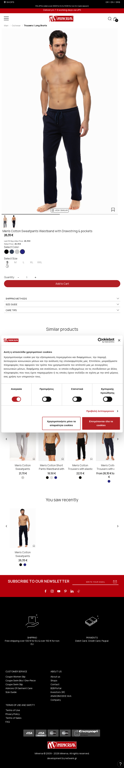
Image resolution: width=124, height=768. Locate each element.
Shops (54, 680)
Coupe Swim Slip (14, 684)
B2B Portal (56, 688)
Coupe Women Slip (15, 676)
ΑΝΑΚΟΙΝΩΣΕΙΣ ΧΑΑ (61, 695)
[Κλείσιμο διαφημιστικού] (119, 340)
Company (56, 699)
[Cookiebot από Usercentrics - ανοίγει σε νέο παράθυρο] (100, 340)
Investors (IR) (58, 692)
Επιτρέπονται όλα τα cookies (101, 423)
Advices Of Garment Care (18, 688)
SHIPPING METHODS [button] (62, 298)
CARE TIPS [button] (62, 310)
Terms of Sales (13, 717)
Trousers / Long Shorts (35, 25)
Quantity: (9, 277)
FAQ (7, 721)
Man (6, 25)
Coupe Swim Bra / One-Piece (20, 680)
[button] (60, 210)
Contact (55, 684)
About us (55, 676)
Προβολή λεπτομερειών (100, 411)
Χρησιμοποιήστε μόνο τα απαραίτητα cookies (61, 423)
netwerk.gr (71, 758)
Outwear (16, 25)
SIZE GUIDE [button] (62, 304)
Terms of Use (12, 710)
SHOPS (10, 2)
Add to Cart (62, 283)
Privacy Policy (12, 714)
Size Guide (11, 692)
